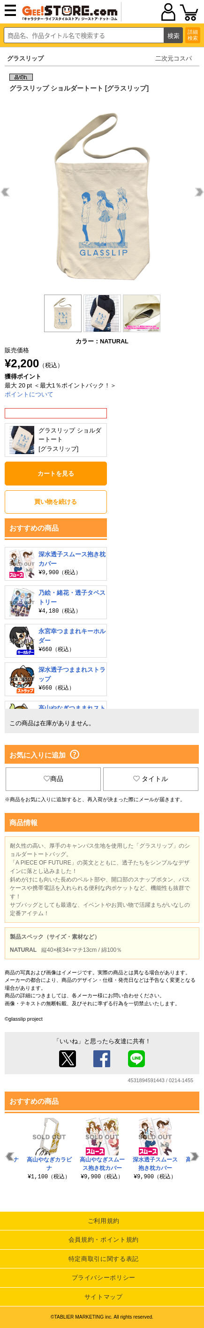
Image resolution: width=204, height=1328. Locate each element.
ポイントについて (29, 394)
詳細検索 (193, 35)
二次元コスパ (173, 58)
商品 (53, 778)
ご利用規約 (104, 1220)
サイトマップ (103, 1296)
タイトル (150, 778)
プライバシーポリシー (104, 1277)
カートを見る (56, 473)
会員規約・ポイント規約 (103, 1239)
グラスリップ (25, 58)
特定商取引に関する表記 (103, 1258)
